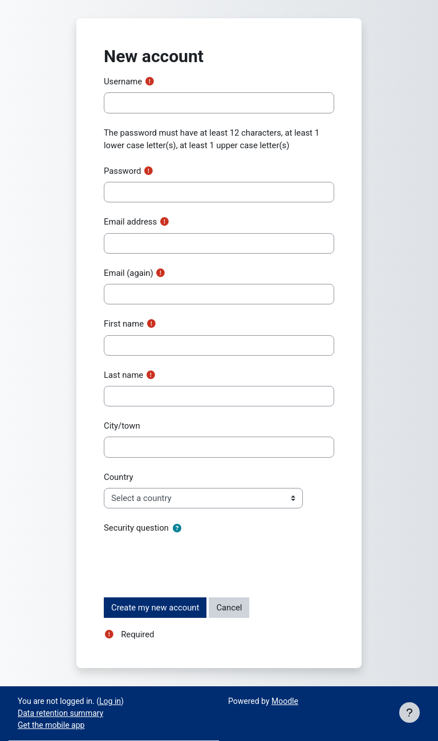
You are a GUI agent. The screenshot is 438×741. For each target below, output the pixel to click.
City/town (122, 426)
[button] (177, 528)
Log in (110, 701)
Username (123, 81)
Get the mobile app (51, 725)
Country (118, 477)
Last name (123, 375)
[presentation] (190, 561)
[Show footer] (409, 712)
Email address (130, 222)
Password (122, 171)
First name (124, 324)
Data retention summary (60, 713)
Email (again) (128, 273)
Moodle (284, 701)
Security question (136, 528)
